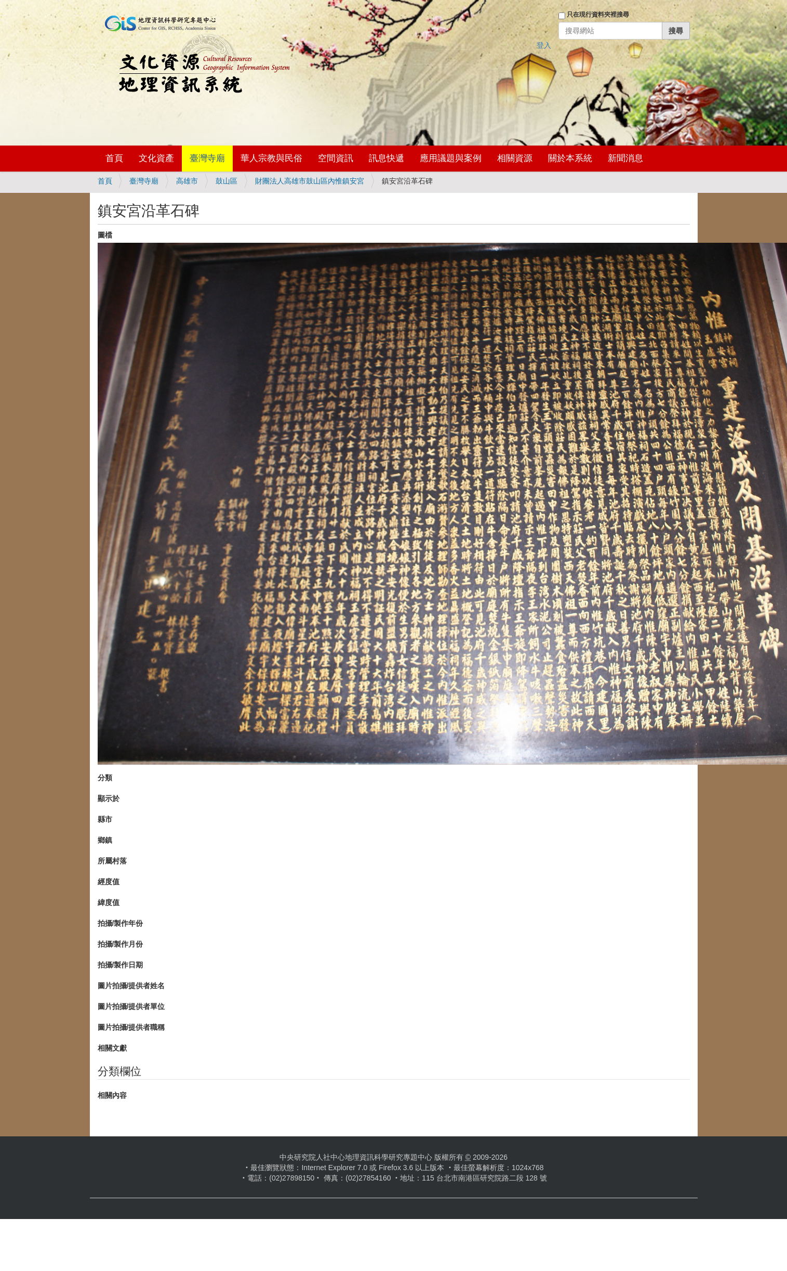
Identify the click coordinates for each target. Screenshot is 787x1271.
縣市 (105, 819)
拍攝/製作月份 (120, 944)
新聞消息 (625, 158)
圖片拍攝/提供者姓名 (131, 985)
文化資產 (156, 158)
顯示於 (108, 798)
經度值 (108, 881)
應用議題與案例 (451, 158)
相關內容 (112, 1095)
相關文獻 (112, 1048)
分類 (105, 778)
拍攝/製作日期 (120, 965)
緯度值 (108, 902)
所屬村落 (112, 861)
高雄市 (187, 181)
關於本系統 (570, 158)
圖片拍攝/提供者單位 (131, 1006)
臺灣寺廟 (207, 158)
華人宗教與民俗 (271, 158)
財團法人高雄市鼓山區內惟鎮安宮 (309, 181)
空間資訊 (335, 158)
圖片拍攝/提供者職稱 (131, 1027)
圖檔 (105, 235)
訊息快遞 (386, 158)
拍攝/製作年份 (120, 923)
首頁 (114, 158)
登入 (544, 45)
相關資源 (514, 158)
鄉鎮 (105, 840)
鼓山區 (226, 181)
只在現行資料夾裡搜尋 (598, 14)
